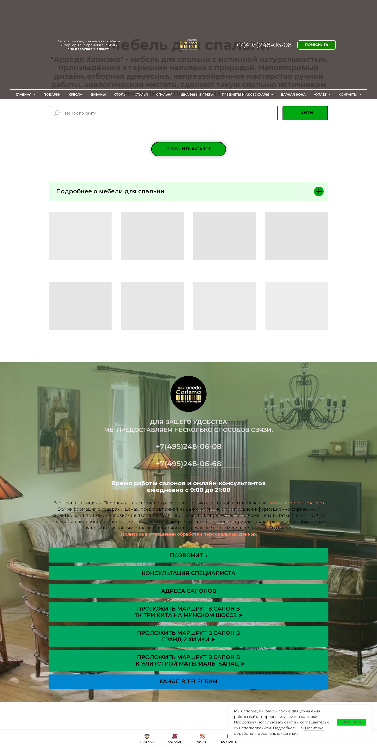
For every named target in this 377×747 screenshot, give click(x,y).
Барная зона (293, 94)
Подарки (52, 94)
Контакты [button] (348, 94)
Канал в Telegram (188, 681)
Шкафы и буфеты (197, 94)
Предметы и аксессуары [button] (246, 94)
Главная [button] (24, 94)
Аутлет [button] (320, 94)
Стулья (141, 94)
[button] (188, 149)
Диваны (98, 94)
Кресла (75, 94)
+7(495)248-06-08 (264, 45)
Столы (120, 94)
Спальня (164, 94)
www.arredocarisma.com (297, 503)
